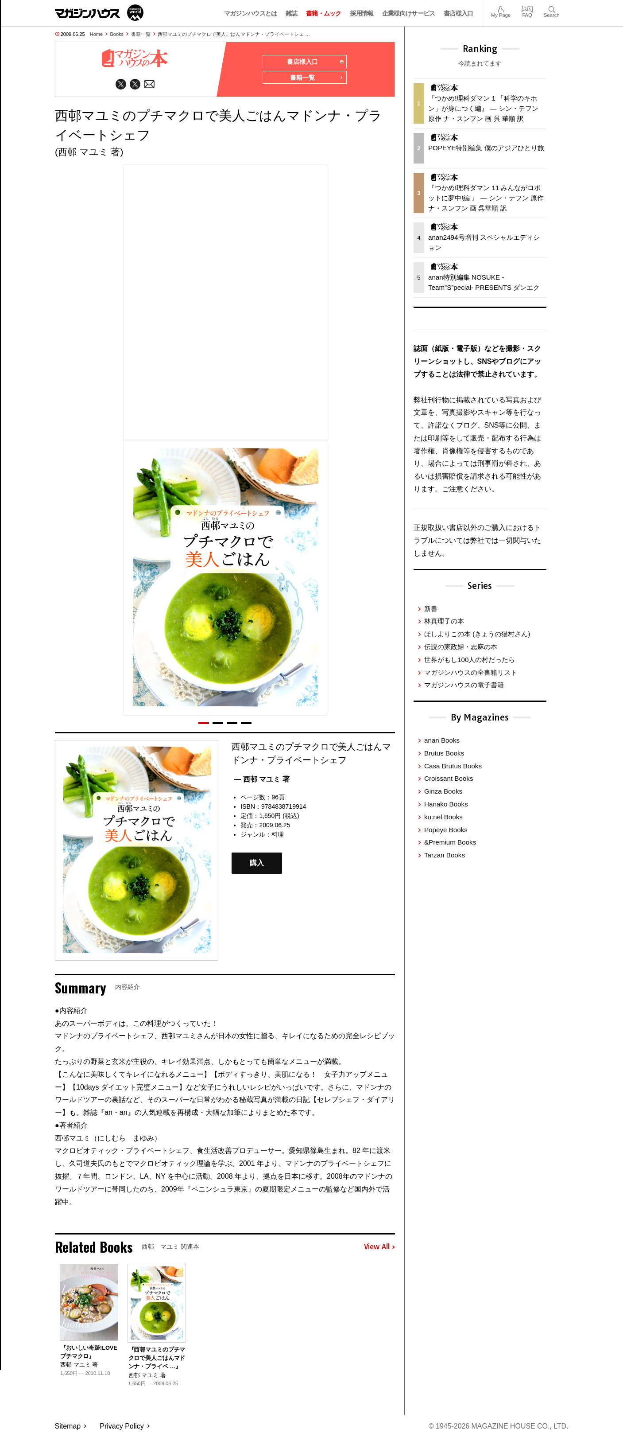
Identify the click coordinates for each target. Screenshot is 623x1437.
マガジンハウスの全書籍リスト (470, 672)
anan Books (442, 740)
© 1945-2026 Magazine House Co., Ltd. (498, 1426)
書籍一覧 (141, 34)
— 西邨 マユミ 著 (261, 779)
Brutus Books (444, 753)
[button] (203, 723)
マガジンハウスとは (250, 13)
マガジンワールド (99, 12)
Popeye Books (446, 829)
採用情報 (361, 13)
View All (379, 1247)
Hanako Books (446, 804)
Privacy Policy (122, 1426)
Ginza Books (443, 791)
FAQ (527, 8)
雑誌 (292, 13)
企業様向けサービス (408, 13)
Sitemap (68, 1426)
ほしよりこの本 (477, 634)
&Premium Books (450, 842)
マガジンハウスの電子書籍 (464, 685)
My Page (501, 8)
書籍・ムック (323, 13)
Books (117, 34)
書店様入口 (458, 13)
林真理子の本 (444, 621)
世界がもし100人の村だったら (469, 659)
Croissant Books (448, 778)
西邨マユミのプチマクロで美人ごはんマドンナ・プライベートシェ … (234, 34)
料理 (277, 834)
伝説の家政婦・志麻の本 (460, 646)
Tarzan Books (444, 855)
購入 (257, 863)
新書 (430, 608)
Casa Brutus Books (453, 766)
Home (96, 34)
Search (551, 8)
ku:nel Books (443, 817)
